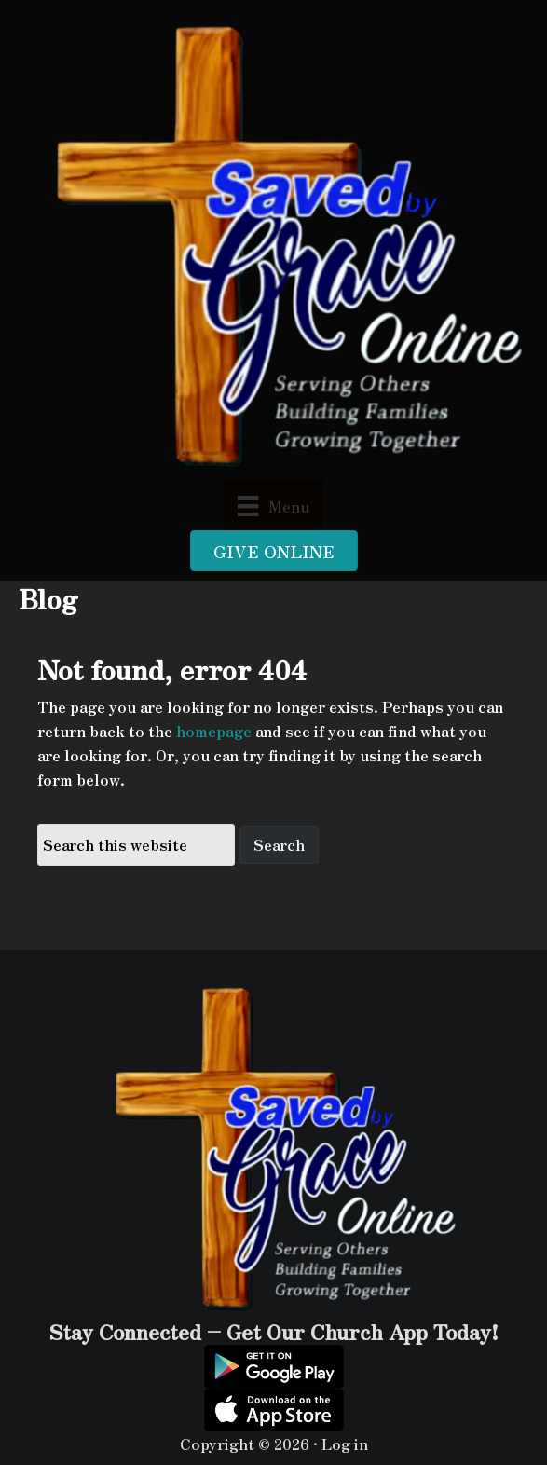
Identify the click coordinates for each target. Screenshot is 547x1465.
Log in (344, 1443)
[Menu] (273, 504)
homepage (214, 730)
